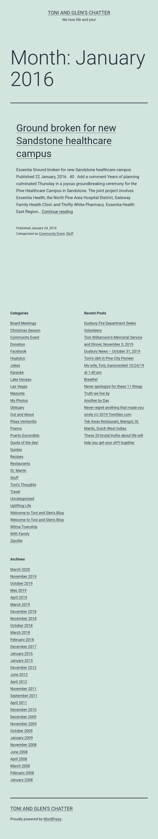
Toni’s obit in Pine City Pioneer (109, 358)
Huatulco (17, 358)
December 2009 (23, 717)
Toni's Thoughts (23, 485)
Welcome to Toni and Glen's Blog (37, 513)
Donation (17, 344)
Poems (16, 428)
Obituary (17, 407)
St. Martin (18, 470)
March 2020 (20, 569)
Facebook (18, 351)
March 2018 (20, 632)
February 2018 (22, 639)
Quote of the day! (24, 442)
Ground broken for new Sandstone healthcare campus (66, 140)
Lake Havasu (20, 379)
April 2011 (18, 702)
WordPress (53, 819)
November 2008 (23, 745)
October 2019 (21, 583)
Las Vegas (18, 386)
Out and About (22, 414)
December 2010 (23, 709)
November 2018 (23, 618)
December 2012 (23, 667)
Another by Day (96, 400)
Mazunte (17, 393)
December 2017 (23, 646)
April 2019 (18, 597)
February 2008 (22, 773)
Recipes (16, 456)
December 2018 (23, 611)
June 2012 (19, 674)
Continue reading (57, 211)
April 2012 (18, 682)
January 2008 (21, 780)
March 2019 (20, 604)
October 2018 (21, 625)
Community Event (52, 234)
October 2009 (21, 731)
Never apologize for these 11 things (113, 386)
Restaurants (20, 463)
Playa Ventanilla (23, 421)
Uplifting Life (20, 505)
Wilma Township (23, 527)
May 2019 (18, 590)
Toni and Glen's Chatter (79, 13)
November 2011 (23, 689)
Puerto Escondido (25, 435)
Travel (15, 491)
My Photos (19, 400)
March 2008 (20, 766)
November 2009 (23, 724)
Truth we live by (97, 393)
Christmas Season (25, 330)
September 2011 (23, 695)
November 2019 (23, 576)
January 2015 (21, 660)
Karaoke (17, 372)
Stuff (69, 234)
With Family (19, 534)
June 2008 (19, 752)
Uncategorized (22, 498)
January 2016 (21, 653)
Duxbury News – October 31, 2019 (112, 351)
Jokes (15, 365)
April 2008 (18, 759)
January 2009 (21, 738)
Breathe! (91, 379)
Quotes (16, 449)
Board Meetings (23, 323)
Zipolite (16, 541)
